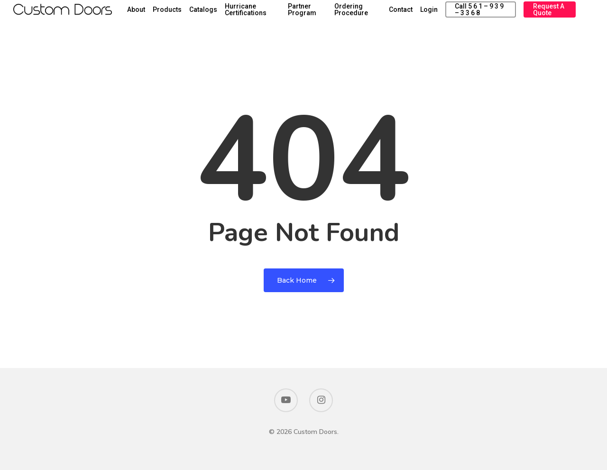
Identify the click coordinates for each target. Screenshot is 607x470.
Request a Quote (553, 15)
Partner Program (345, 15)
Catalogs (258, 15)
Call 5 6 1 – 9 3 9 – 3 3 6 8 (494, 15)
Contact (423, 15)
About (191, 15)
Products (222, 15)
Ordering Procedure (385, 15)
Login (451, 15)
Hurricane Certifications (301, 15)
